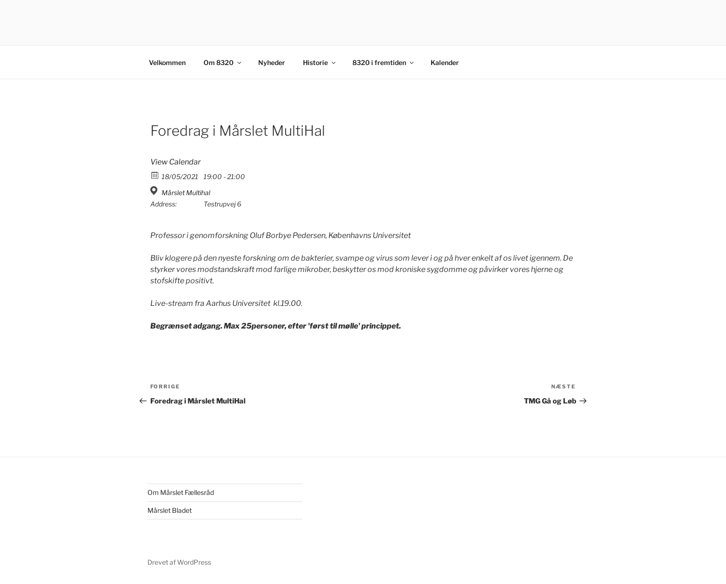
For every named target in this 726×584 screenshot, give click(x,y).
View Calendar (175, 161)
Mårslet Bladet (169, 510)
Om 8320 (223, 62)
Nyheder (271, 62)
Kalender (445, 62)
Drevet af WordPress (179, 562)
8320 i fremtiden (383, 62)
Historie (320, 62)
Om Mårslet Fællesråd (180, 492)
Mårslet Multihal (186, 193)
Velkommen (167, 62)
